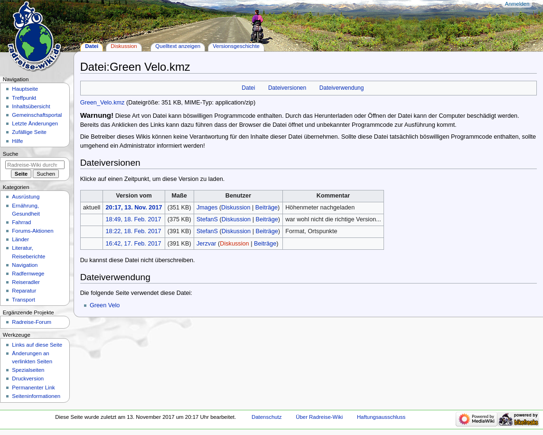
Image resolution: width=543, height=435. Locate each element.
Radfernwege (28, 273)
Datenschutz (267, 417)
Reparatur (24, 290)
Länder (20, 239)
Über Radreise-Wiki (319, 417)
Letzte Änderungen (35, 123)
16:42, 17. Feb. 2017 (133, 243)
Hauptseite (25, 89)
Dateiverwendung (341, 88)
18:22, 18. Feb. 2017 (133, 231)
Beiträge (266, 207)
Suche (11, 154)
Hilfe (17, 141)
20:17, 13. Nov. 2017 (134, 207)
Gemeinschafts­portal (37, 115)
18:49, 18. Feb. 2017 (133, 219)
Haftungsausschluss (381, 417)
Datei (248, 88)
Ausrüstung (25, 196)
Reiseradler (26, 282)
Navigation (24, 265)
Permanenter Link (33, 387)
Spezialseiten (28, 370)
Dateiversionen (287, 88)
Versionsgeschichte (236, 46)
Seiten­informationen (36, 396)
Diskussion (235, 207)
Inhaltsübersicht (31, 106)
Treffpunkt (24, 98)
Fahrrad (21, 222)
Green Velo (105, 305)
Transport (23, 300)
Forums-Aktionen (32, 231)
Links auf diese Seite (37, 345)
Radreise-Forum (31, 322)
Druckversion (28, 378)
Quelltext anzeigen (177, 46)
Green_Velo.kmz (102, 102)
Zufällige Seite (29, 132)
